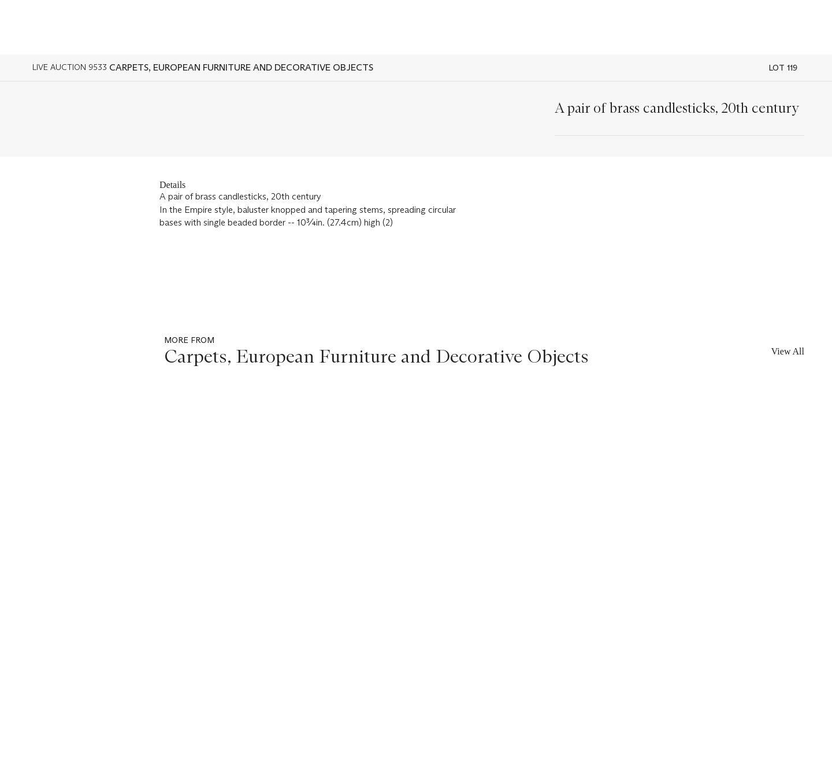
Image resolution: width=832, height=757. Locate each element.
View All (787, 351)
